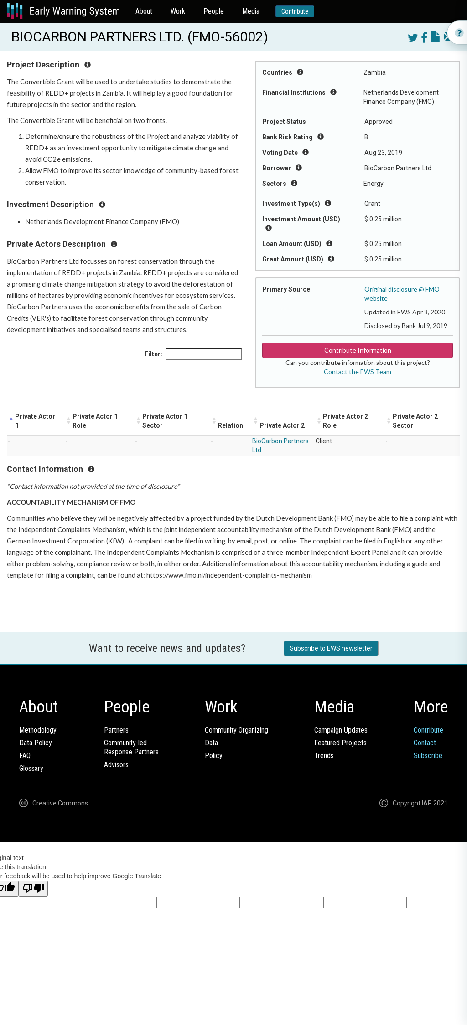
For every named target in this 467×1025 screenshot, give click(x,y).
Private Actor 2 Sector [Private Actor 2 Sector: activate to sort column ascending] (415, 421)
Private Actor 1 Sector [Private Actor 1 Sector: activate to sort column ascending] (164, 421)
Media (250, 11)
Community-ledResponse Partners (131, 747)
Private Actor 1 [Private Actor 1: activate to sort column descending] (35, 421)
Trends (324, 755)
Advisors (116, 764)
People (213, 11)
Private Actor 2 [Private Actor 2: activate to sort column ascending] (282, 425)
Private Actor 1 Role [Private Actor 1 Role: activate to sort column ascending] (95, 421)
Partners (116, 730)
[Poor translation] (33, 889)
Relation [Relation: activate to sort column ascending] (230, 425)
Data (211, 742)
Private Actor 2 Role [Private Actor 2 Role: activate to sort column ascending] (345, 421)
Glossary (31, 768)
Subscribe (428, 755)
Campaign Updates (341, 730)
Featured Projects (340, 742)
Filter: (193, 354)
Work (178, 11)
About (143, 11)
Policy (214, 755)
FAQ (25, 755)
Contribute (294, 11)
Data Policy (35, 742)
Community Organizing (236, 730)
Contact (425, 742)
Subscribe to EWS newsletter (331, 648)
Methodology (38, 730)
